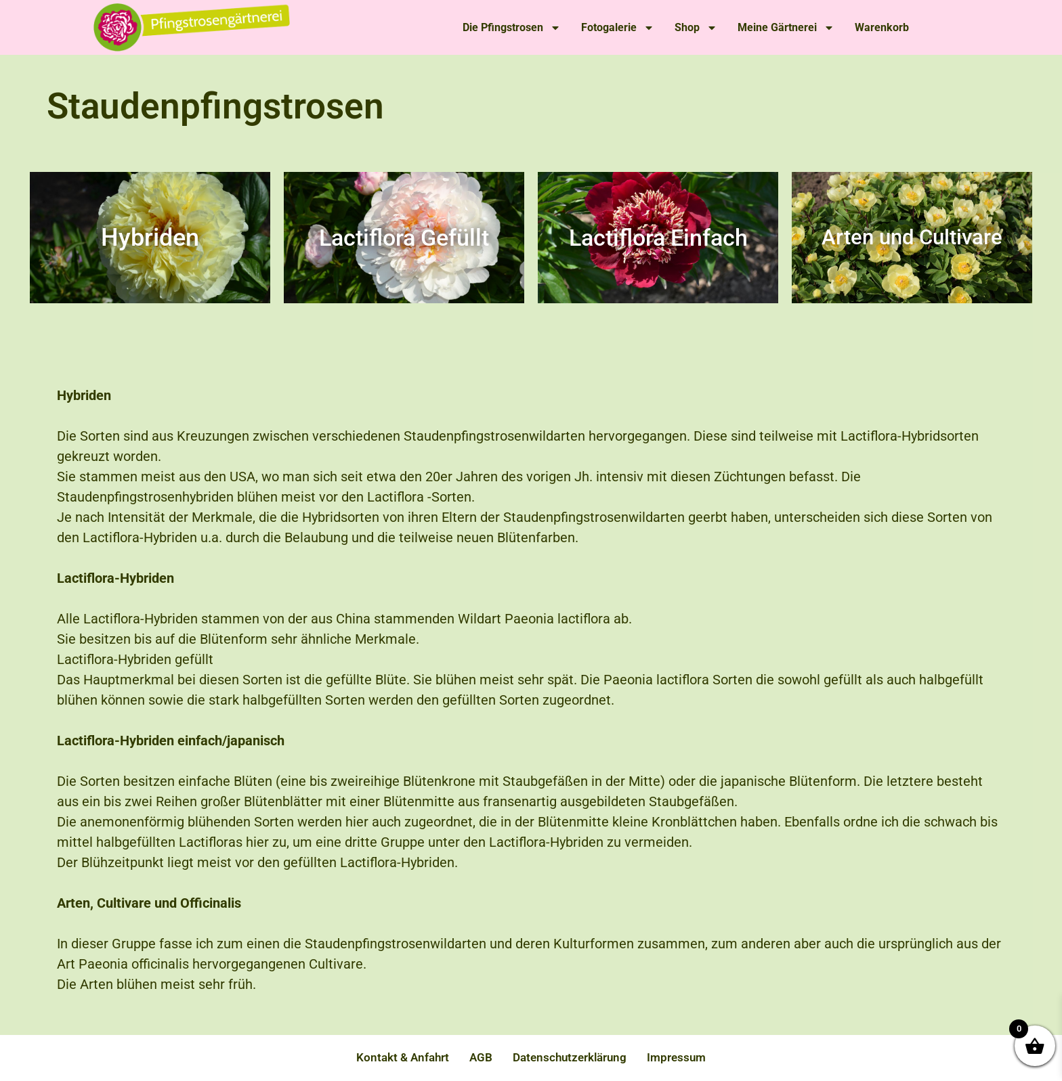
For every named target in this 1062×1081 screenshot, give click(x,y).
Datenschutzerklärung (569, 1057)
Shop (696, 28)
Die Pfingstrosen (512, 28)
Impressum (676, 1057)
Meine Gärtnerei (786, 28)
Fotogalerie (617, 28)
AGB (480, 1057)
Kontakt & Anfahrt (402, 1057)
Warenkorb (882, 27)
